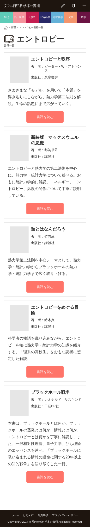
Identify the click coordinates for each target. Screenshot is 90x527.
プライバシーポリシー (65, 515)
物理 (32, 17)
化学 (70, 17)
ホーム (15, 515)
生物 (6, 17)
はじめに (28, 515)
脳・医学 (19, 17)
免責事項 (43, 515)
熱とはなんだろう (48, 229)
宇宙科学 (45, 17)
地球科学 (58, 17)
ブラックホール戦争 (50, 392)
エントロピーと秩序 (50, 59)
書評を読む (45, 117)
